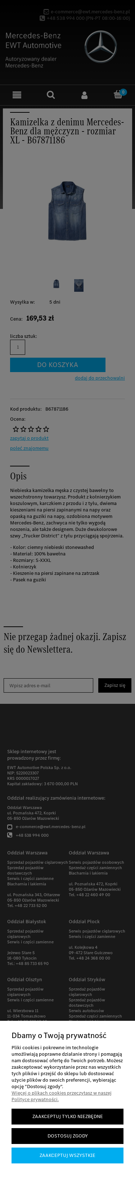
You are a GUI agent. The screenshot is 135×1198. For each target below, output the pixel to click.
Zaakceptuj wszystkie (67, 1155)
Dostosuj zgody (68, 1135)
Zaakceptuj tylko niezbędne (67, 1116)
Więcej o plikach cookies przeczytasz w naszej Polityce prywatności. (62, 1096)
